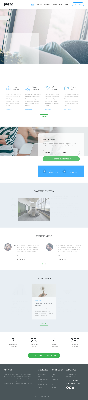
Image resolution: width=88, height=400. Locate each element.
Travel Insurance (42, 382)
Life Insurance (42, 377)
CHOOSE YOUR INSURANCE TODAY (44, 355)
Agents (55, 4)
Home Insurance (42, 384)
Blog (60, 4)
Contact (67, 4)
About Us (39, 4)
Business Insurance (43, 379)
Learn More (33, 109)
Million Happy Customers (13, 345)
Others (40, 387)
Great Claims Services (34, 345)
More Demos (4, 18)
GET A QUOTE (78, 4)
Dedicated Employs (75, 345)
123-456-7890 (72, 176)
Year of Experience (54, 345)
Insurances (47, 4)
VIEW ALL (44, 116)
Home (32, 4)
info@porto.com (53, 176)
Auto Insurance (42, 374)
